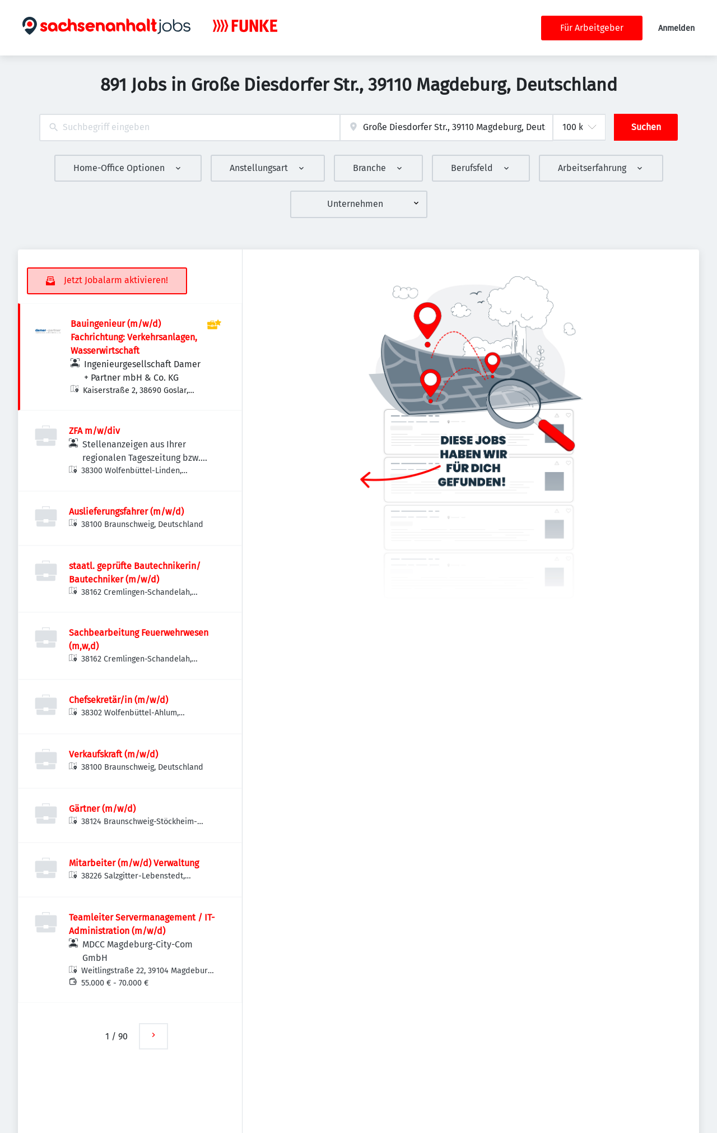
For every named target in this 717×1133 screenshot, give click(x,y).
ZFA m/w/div (94, 431)
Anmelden (676, 28)
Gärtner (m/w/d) (102, 808)
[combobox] (189, 127)
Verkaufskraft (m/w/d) (113, 754)
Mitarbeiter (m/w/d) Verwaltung (134, 863)
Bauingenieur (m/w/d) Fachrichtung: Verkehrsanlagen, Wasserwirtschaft (134, 337)
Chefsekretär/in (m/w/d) (118, 700)
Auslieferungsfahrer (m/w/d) (126, 511)
